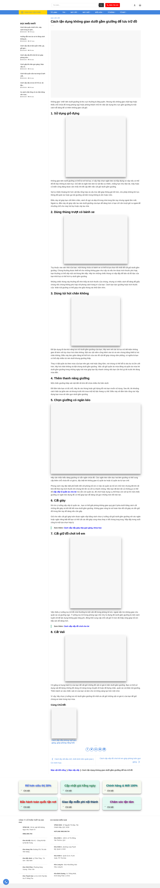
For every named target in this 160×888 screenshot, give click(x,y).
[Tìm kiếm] (101, 5)
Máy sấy (75, 12)
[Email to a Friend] (96, 749)
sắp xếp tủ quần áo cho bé (65, 492)
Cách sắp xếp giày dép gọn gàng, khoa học (83, 528)
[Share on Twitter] (92, 749)
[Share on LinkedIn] (104, 749)
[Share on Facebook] (87, 749)
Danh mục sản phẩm (31, 12)
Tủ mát (123, 12)
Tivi (64, 12)
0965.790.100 (112, 5)
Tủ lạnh (54, 12)
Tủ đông (112, 12)
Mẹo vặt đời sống (58, 770)
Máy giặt (87, 12)
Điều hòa (99, 12)
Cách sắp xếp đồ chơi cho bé (76, 626)
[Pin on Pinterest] (100, 749)
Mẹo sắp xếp (55, 18)
